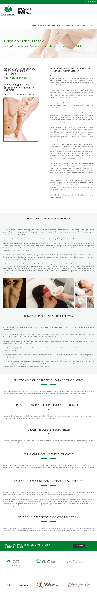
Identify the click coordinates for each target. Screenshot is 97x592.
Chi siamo (81, 25)
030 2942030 (91, 2)
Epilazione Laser (44, 25)
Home (34, 25)
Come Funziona (57, 25)
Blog (74, 25)
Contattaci (78, 546)
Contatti (90, 25)
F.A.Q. (68, 25)
